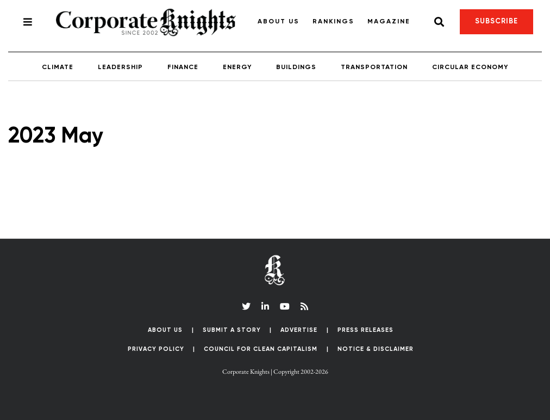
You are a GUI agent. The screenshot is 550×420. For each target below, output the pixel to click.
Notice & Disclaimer (376, 349)
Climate (57, 67)
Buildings (296, 67)
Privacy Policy (156, 349)
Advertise (298, 330)
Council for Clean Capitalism (260, 349)
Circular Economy (470, 67)
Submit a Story (232, 330)
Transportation (374, 67)
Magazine (388, 21)
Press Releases (365, 330)
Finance (182, 67)
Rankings (333, 21)
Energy (237, 67)
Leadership (120, 67)
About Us (278, 21)
